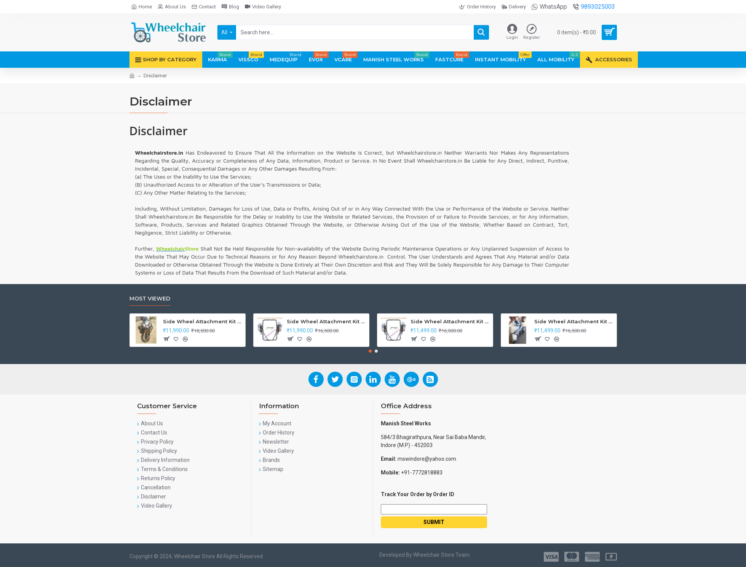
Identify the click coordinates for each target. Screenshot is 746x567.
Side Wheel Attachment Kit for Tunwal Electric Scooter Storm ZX (450, 321)
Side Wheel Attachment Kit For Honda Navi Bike (326, 321)
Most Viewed (149, 298)
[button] (370, 351)
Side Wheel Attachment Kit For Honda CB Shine (203, 321)
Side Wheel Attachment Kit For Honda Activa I (574, 321)
